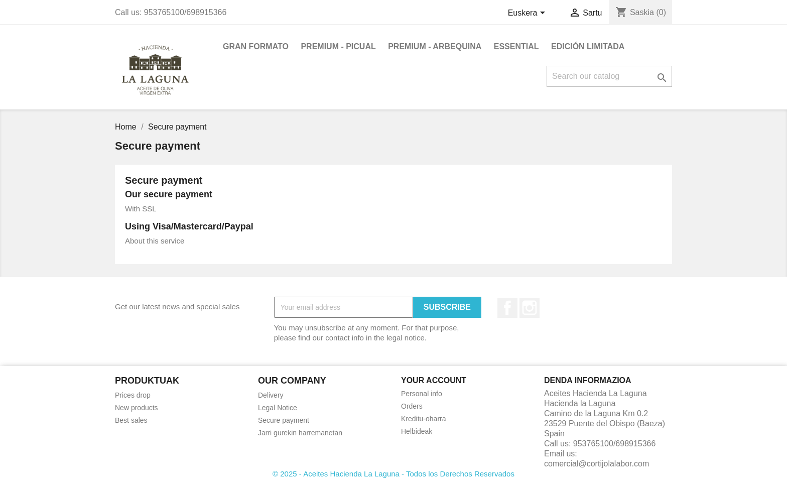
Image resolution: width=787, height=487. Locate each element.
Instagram (529, 308)
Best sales (131, 420)
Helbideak (416, 431)
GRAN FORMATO (256, 46)
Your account (433, 380)
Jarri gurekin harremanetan (300, 433)
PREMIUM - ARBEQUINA (434, 46)
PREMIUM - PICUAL (338, 46)
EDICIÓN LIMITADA (587, 46)
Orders (412, 406)
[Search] (609, 76)
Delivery (271, 395)
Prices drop (133, 395)
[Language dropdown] (528, 14)
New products (136, 408)
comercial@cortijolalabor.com (596, 463)
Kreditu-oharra (423, 419)
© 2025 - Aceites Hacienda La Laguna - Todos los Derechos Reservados (393, 473)
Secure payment (283, 420)
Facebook (507, 308)
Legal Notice (277, 408)
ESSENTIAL (516, 46)
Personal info (421, 394)
